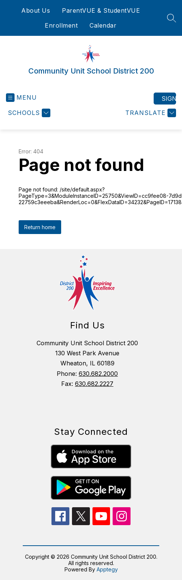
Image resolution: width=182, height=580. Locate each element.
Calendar (103, 25)
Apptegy (107, 569)
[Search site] (171, 17)
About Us (35, 10)
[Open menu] (21, 97)
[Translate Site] (149, 113)
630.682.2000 (98, 373)
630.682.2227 (94, 383)
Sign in (168, 98)
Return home (40, 227)
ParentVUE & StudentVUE (101, 10)
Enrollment (61, 25)
